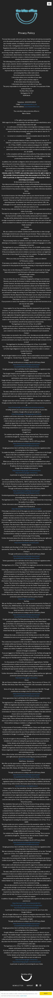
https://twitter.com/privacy (26, 599)
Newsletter (18, 986)
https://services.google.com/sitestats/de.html (26, 903)
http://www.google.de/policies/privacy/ (26, 908)
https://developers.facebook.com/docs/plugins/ (26, 509)
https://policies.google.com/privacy (26, 473)
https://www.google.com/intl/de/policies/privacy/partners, (26, 407)
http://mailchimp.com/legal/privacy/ (26, 786)
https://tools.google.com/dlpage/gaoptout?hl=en (26, 414)
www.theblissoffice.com (31, 107)
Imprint (30, 986)
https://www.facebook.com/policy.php (26, 543)
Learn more (23, 996)
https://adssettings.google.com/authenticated (26, 470)
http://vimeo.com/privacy (26, 759)
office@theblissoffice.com (28, 104)
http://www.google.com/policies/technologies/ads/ (26, 905)
